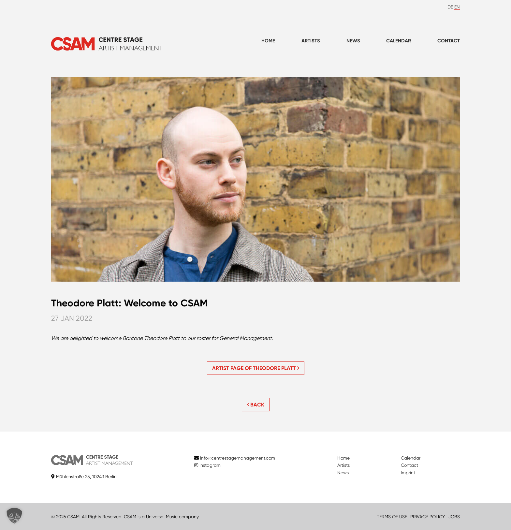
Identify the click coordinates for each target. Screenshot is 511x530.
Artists (310, 41)
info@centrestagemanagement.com (237, 458)
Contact (448, 41)
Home (268, 41)
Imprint (408, 472)
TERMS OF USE (392, 516)
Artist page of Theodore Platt (255, 368)
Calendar (398, 41)
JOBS (454, 516)
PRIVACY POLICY (427, 516)
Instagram (207, 465)
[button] (14, 515)
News (353, 41)
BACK (255, 405)
